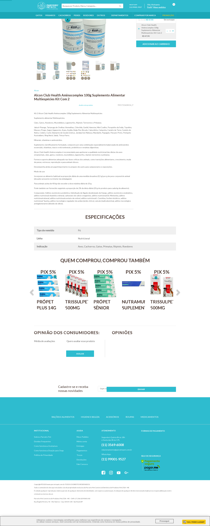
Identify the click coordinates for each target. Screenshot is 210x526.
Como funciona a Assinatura (45, 456)
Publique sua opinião (80, 369)
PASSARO (105, 420)
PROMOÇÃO (168, 20)
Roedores (88, 20)
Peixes (77, 20)
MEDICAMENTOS (149, 430)
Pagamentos (82, 461)
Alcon (36, 105)
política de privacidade (130, 522)
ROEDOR (117, 420)
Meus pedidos (163, 10)
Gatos (39, 20)
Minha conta (82, 452)
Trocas (79, 465)
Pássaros (50, 20)
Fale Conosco (82, 475)
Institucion (40, 441)
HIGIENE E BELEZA (90, 430)
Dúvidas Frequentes (42, 452)
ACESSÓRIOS (112, 430)
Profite (168, 495)
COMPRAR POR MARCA (145, 20)
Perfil (152, 10)
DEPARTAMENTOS (119, 20)
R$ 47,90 (149, 35)
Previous (31, 307)
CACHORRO (79, 420)
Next (178, 307)
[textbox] (99, 8)
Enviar (166, 404)
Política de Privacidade (43, 465)
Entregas (80, 456)
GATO (92, 420)
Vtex (154, 495)
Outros (101, 20)
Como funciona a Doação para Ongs (49, 461)
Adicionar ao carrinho (156, 59)
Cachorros (64, 20)
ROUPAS (130, 430)
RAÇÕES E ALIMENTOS (63, 430)
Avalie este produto (86, 120)
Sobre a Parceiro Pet (42, 447)
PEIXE (130, 420)
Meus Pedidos (83, 447)
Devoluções (82, 470)
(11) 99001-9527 (139, 10)
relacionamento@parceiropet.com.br (117, 460)
